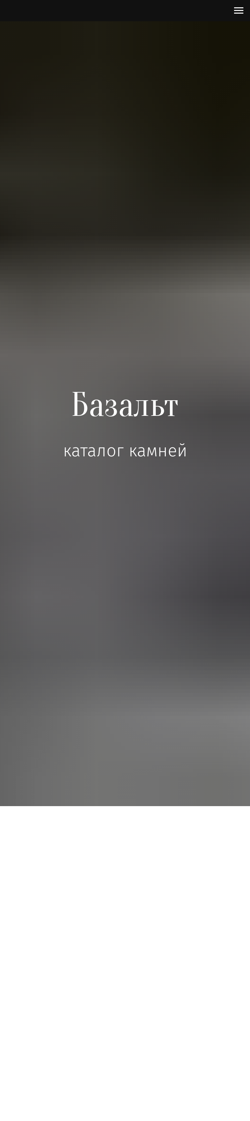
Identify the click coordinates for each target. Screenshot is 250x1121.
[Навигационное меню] (238, 10)
